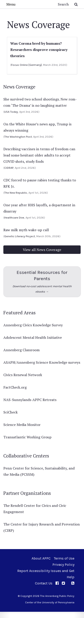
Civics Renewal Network (22, 374)
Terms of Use (64, 558)
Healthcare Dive (14, 217)
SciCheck (10, 412)
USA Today (11, 111)
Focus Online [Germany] (26, 64)
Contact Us (43, 583)
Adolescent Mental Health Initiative (32, 337)
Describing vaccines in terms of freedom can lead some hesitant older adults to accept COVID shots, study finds (39, 155)
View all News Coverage (42, 249)
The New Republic (15, 192)
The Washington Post (18, 136)
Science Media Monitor (22, 424)
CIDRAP (8, 167)
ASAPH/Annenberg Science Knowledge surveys (41, 362)
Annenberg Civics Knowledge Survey (33, 325)
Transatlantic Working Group (27, 437)
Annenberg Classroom (21, 349)
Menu (10, 4)
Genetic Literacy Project (19, 236)
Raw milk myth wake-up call (26, 229)
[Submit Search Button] (76, 4)
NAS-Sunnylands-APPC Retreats (29, 399)
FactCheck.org (15, 387)
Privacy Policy (63, 564)
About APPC (41, 558)
